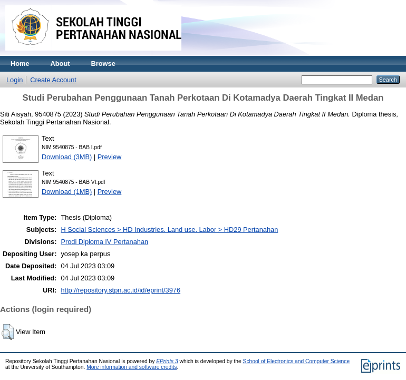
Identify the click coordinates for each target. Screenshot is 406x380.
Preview (110, 157)
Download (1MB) (67, 192)
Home (20, 63)
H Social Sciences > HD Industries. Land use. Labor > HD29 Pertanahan (169, 229)
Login (14, 80)
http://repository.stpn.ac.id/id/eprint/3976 (120, 290)
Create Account (53, 80)
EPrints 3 (167, 361)
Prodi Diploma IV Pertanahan (104, 242)
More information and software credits (131, 367)
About (60, 63)
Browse (103, 63)
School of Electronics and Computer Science (296, 361)
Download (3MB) (67, 157)
